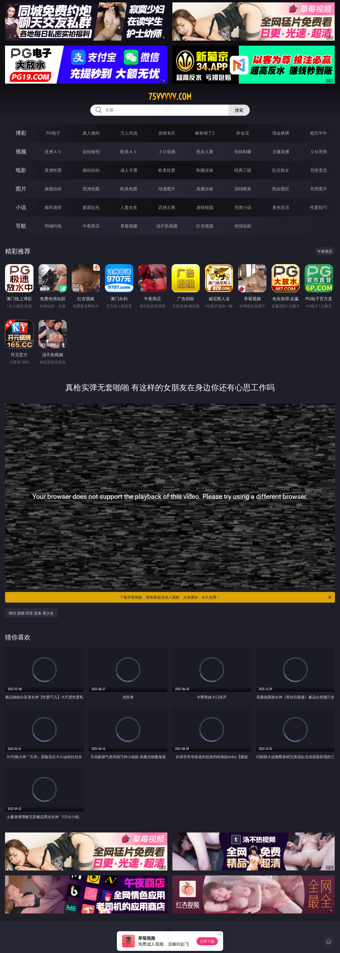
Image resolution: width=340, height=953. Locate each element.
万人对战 (128, 133)
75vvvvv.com (170, 96)
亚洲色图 (91, 189)
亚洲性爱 (53, 170)
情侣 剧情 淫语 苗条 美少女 (31, 613)
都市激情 (53, 207)
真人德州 (91, 133)
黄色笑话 (280, 207)
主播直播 (280, 151)
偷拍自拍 (91, 170)
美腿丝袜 (204, 189)
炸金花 (242, 133)
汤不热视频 (166, 226)
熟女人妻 (204, 151)
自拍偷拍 (91, 151)
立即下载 (207, 941)
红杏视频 (204, 226)
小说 (21, 207)
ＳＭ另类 (318, 151)
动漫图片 (166, 189)
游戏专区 (166, 133)
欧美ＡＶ (128, 151)
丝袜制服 (242, 151)
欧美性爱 (166, 170)
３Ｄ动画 (166, 151)
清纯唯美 (242, 189)
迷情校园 (204, 207)
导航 (21, 225)
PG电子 (53, 133)
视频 (21, 151)
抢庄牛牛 (318, 133)
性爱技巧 (318, 207)
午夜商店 (91, 226)
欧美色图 (128, 189)
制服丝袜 (204, 170)
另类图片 (318, 189)
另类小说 (242, 207)
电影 (21, 170)
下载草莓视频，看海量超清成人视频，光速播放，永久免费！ (226, 597)
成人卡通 (128, 170)
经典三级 (242, 170)
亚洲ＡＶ (53, 151)
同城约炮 (53, 226)
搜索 (239, 110)
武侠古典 (166, 207)
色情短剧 (242, 226)
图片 (21, 188)
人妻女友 (128, 207)
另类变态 (318, 170)
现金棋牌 (280, 133)
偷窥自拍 (53, 189)
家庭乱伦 (91, 207)
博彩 (21, 132)
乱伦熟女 (280, 170)
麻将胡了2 (204, 133)
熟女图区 (280, 189)
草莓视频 (128, 226)
